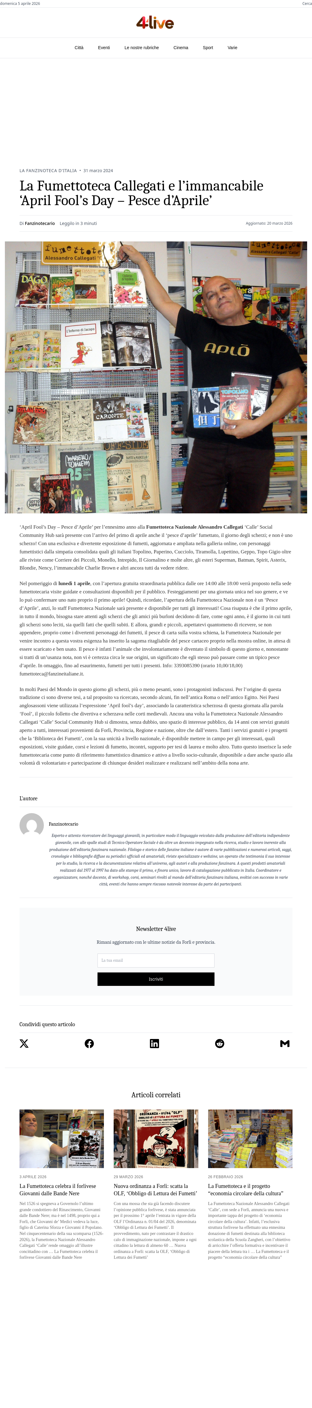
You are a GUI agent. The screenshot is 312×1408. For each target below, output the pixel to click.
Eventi (104, 47)
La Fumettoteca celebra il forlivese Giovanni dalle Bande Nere (58, 1189)
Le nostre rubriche (142, 47)
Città (79, 47)
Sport (208, 47)
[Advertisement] (156, 104)
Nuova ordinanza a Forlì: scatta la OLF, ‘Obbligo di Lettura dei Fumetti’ (155, 1189)
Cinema (181, 47)
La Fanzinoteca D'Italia (48, 170)
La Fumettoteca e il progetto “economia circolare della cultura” (245, 1189)
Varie (232, 47)
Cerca (307, 3)
